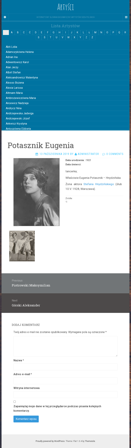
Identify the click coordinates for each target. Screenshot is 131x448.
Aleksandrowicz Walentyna (22, 77)
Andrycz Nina (13, 108)
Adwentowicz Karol (17, 62)
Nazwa (18, 360)
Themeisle (90, 441)
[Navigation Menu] (126, 17)
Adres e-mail (22, 374)
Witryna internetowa (26, 388)
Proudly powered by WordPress (50, 441)
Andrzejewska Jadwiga (19, 113)
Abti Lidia (11, 46)
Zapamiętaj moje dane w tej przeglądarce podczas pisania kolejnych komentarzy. (57, 408)
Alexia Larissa (14, 87)
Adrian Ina (12, 57)
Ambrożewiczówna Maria (21, 98)
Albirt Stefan (13, 72)
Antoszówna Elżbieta (18, 128)
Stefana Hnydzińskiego (98, 184)
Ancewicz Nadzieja (17, 103)
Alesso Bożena (15, 82)
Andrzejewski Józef (18, 118)
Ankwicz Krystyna (16, 123)
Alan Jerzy (12, 67)
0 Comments (114, 154)
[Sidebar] (5, 17)
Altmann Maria (14, 93)
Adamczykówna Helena (20, 52)
